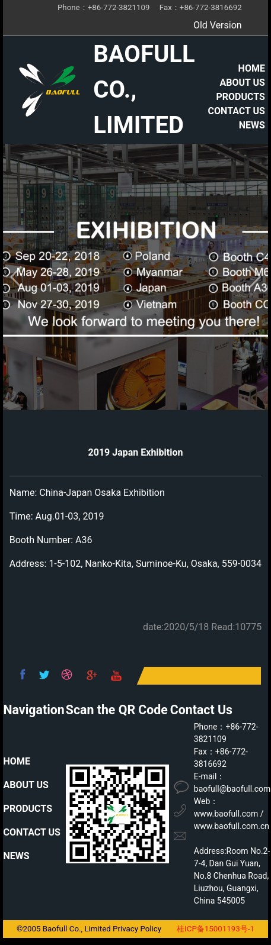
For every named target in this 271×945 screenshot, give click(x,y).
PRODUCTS (240, 96)
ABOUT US (242, 82)
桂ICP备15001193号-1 (215, 928)
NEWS (252, 125)
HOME (251, 68)
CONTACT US (236, 111)
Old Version (217, 25)
